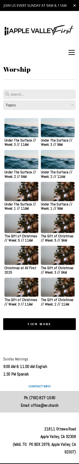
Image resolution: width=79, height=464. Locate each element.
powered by (39, 458)
